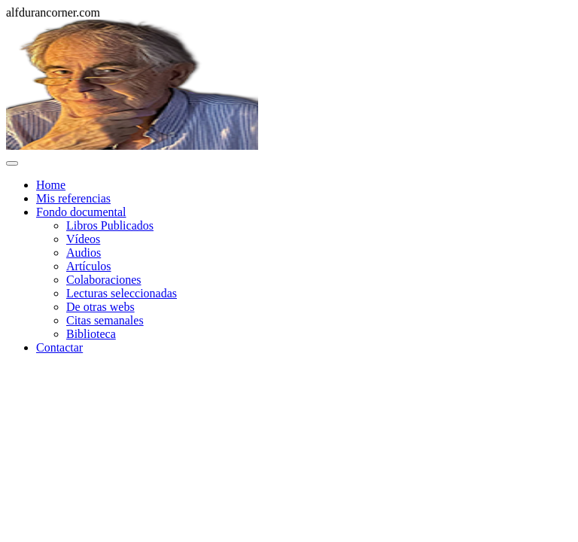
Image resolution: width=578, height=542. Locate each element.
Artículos (88, 266)
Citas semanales (105, 320)
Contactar (59, 347)
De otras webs (100, 306)
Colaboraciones (103, 279)
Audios (83, 252)
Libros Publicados (110, 225)
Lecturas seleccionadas (121, 293)
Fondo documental (81, 212)
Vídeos (83, 239)
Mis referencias (73, 198)
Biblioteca (91, 333)
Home (50, 184)
